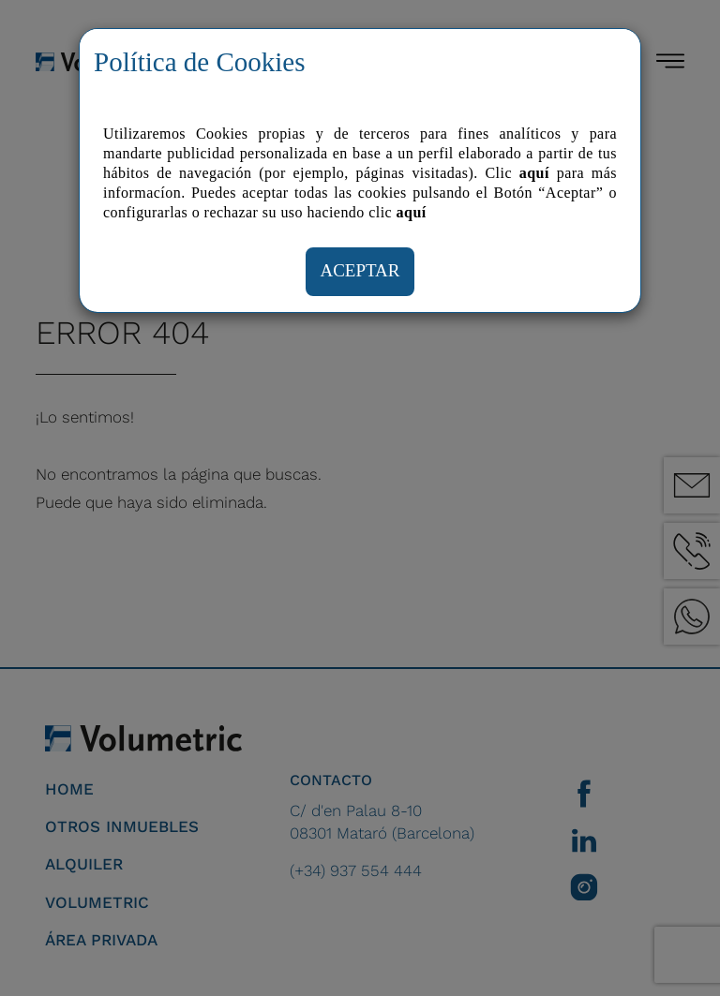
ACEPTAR (359, 270)
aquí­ (412, 212)
